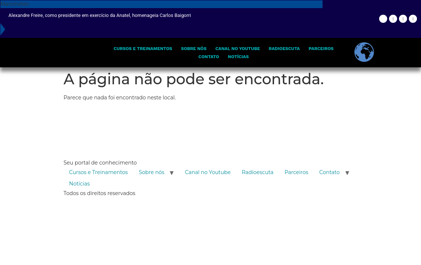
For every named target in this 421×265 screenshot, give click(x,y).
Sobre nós (193, 48)
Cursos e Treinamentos (143, 48)
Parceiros (321, 48)
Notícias (238, 56)
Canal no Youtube (237, 48)
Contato (208, 56)
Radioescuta (284, 48)
